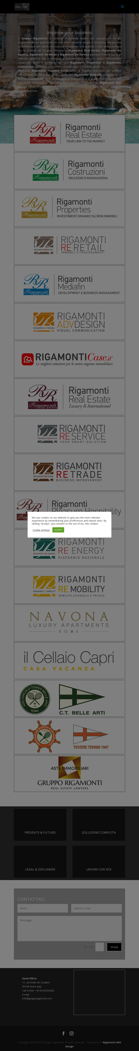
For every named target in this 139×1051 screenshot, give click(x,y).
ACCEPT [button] (58, 529)
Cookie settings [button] (41, 529)
